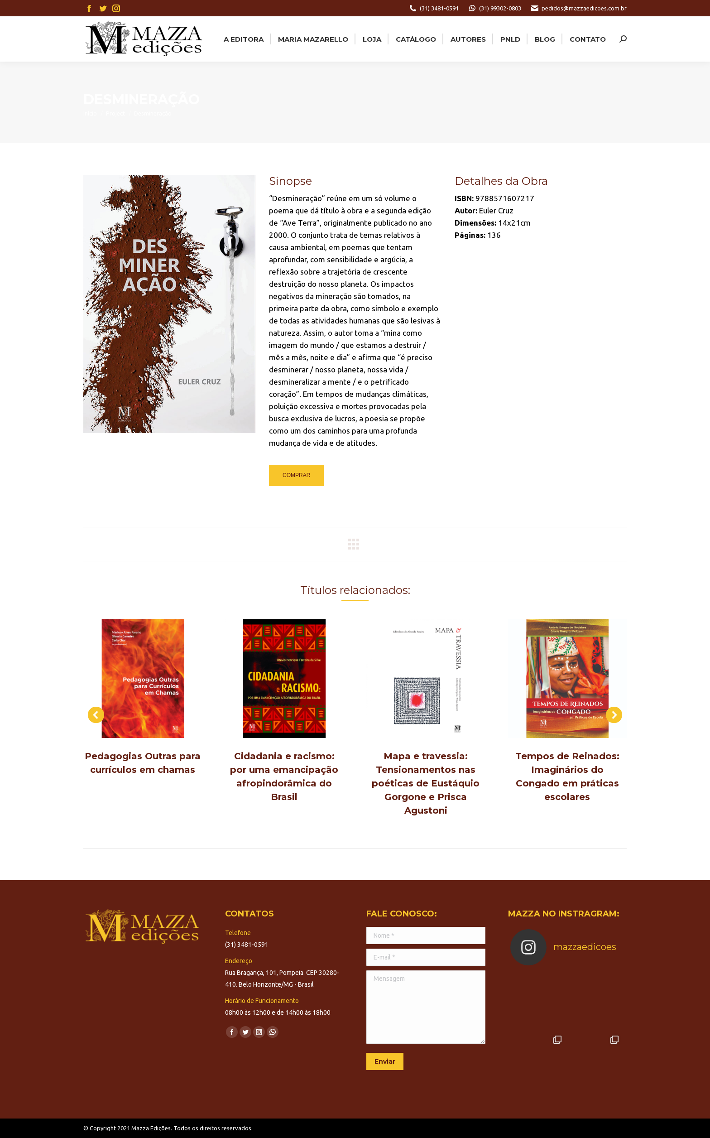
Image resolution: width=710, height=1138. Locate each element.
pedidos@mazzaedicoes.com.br (578, 8)
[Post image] (142, 678)
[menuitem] (243, 38)
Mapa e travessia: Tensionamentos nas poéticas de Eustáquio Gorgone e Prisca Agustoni (426, 783)
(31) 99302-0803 (494, 8)
